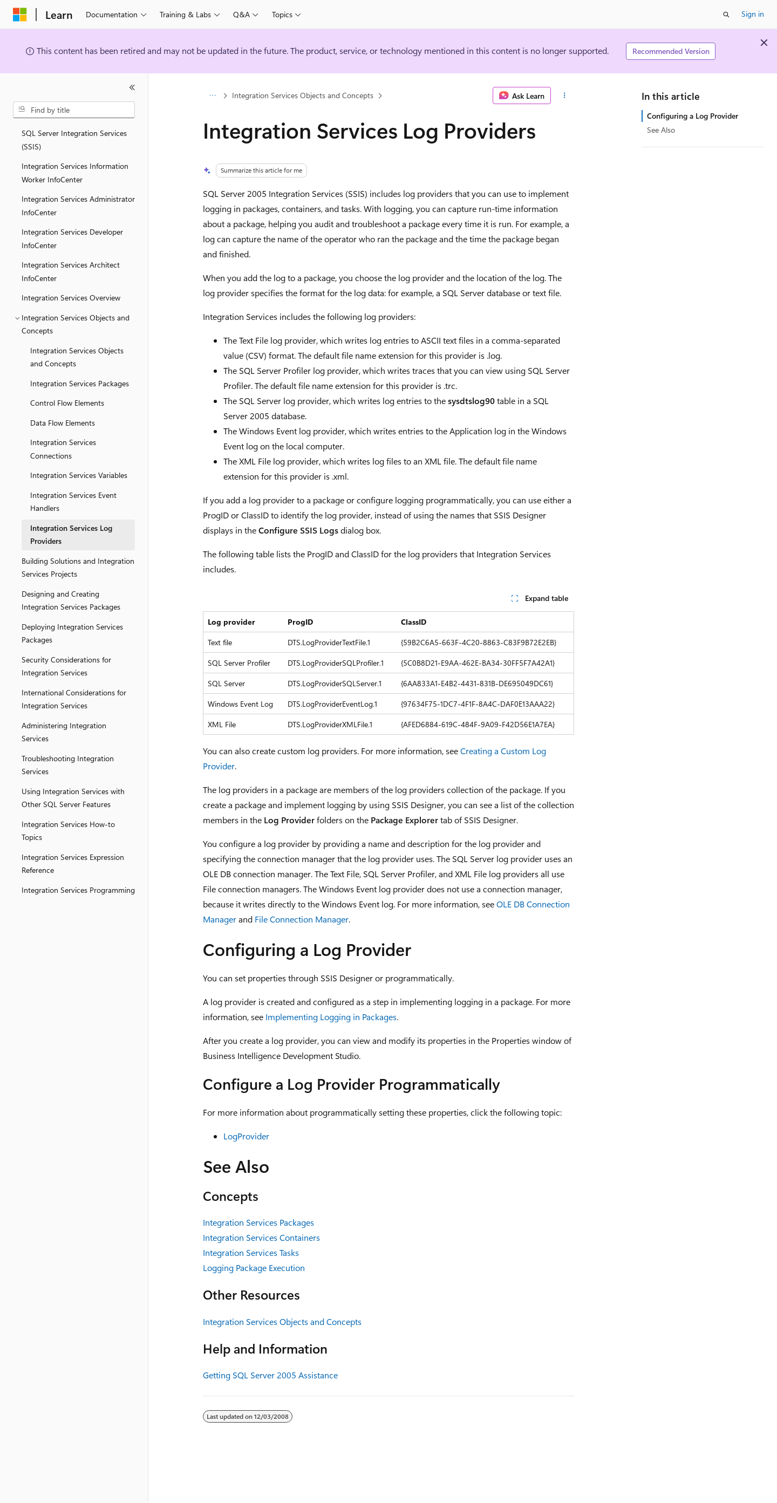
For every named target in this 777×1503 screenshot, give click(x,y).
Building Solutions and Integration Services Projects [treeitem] (78, 567)
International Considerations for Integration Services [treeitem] (74, 699)
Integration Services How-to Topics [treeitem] (68, 831)
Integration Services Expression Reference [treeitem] (73, 864)
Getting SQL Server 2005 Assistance (270, 1375)
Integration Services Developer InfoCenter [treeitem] (72, 238)
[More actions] (564, 95)
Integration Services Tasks (251, 1252)
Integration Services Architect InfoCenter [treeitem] (71, 271)
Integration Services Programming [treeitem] (78, 890)
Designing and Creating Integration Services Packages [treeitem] (71, 600)
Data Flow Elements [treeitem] (62, 423)
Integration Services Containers (261, 1237)
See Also (661, 130)
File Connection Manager (302, 919)
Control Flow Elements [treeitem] (67, 403)
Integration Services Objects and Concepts (302, 95)
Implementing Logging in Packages (331, 1016)
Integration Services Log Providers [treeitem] (71, 534)
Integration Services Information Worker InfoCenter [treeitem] (75, 173)
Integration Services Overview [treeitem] (71, 297)
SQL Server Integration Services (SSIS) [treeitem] (74, 140)
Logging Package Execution (254, 1267)
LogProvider (246, 1136)
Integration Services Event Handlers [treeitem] (73, 502)
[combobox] (74, 110)
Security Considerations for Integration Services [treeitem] (66, 666)
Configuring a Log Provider (692, 116)
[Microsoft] (20, 15)
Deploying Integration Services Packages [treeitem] (72, 633)
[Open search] (726, 14)
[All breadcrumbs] (212, 95)
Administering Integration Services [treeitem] (64, 732)
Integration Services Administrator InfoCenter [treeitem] (78, 205)
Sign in (752, 14)
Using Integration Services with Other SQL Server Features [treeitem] (73, 798)
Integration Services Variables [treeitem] (78, 475)
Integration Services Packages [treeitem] (79, 383)
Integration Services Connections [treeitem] (63, 449)
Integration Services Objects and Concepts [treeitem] (77, 357)
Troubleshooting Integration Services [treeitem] (68, 765)
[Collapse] (132, 87)
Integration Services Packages (258, 1222)
